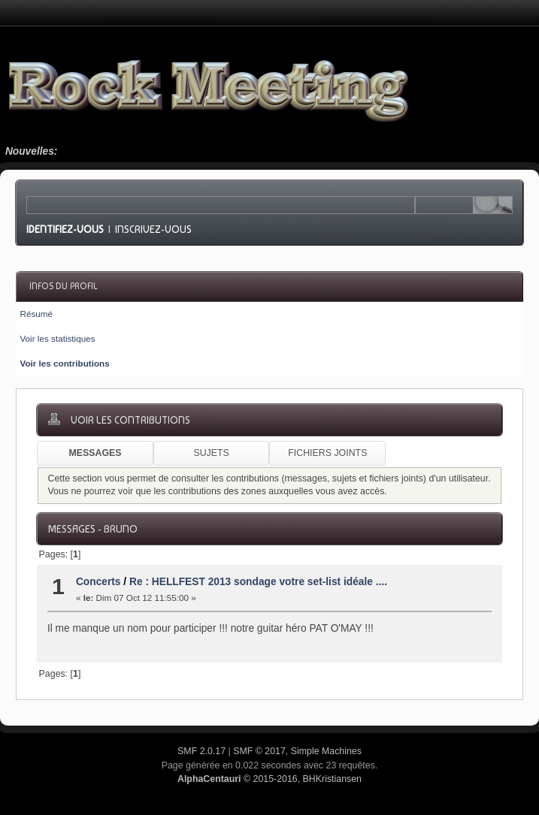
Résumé (36, 313)
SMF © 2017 (259, 751)
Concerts (98, 581)
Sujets (211, 453)
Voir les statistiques (57, 338)
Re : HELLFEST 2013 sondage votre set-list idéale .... (258, 581)
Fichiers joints (327, 453)
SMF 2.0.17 (201, 751)
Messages (94, 453)
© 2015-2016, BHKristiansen (269, 779)
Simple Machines (326, 751)
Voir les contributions (64, 363)
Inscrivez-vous (153, 229)
